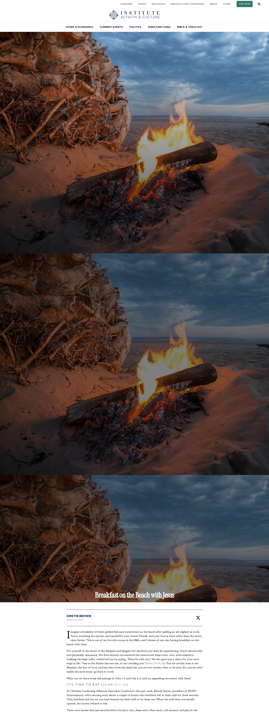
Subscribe (126, 4)
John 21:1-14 (115, 684)
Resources (158, 4)
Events (142, 4)
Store (226, 4)
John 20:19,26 (155, 663)
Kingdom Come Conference (187, 4)
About (214, 4)
